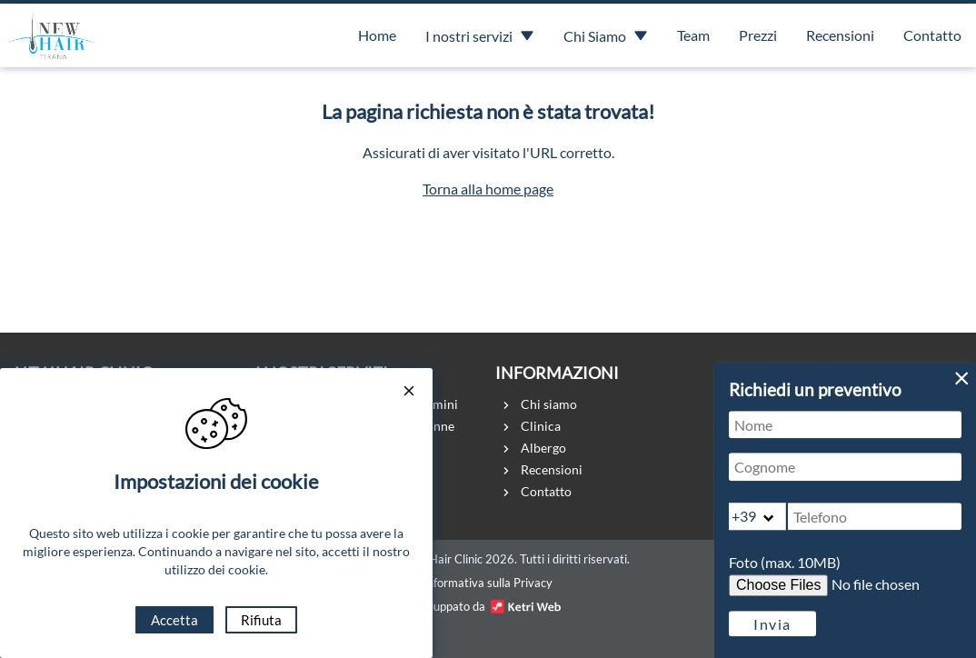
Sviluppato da (488, 606)
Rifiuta (261, 620)
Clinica (541, 426)
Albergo (543, 447)
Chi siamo (549, 404)
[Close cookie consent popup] (410, 392)
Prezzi (758, 35)
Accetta (174, 620)
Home (377, 35)
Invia (772, 624)
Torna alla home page (488, 188)
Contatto (932, 35)
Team (693, 35)
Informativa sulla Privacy (488, 582)
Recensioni (840, 35)
